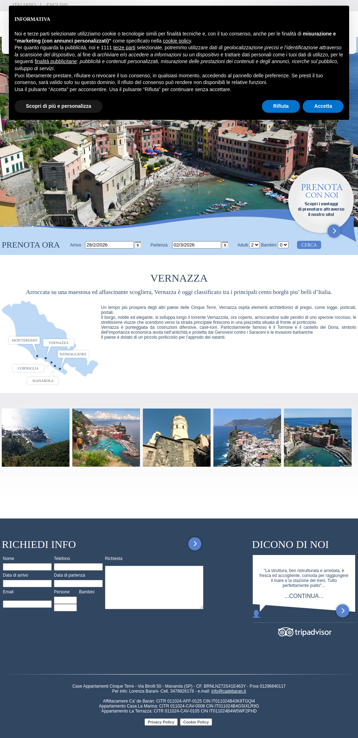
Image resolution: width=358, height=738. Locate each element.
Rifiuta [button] (281, 106)
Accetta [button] (323, 106)
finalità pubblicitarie (56, 61)
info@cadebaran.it (228, 691)
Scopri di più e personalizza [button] (58, 106)
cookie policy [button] (177, 41)
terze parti (124, 47)
